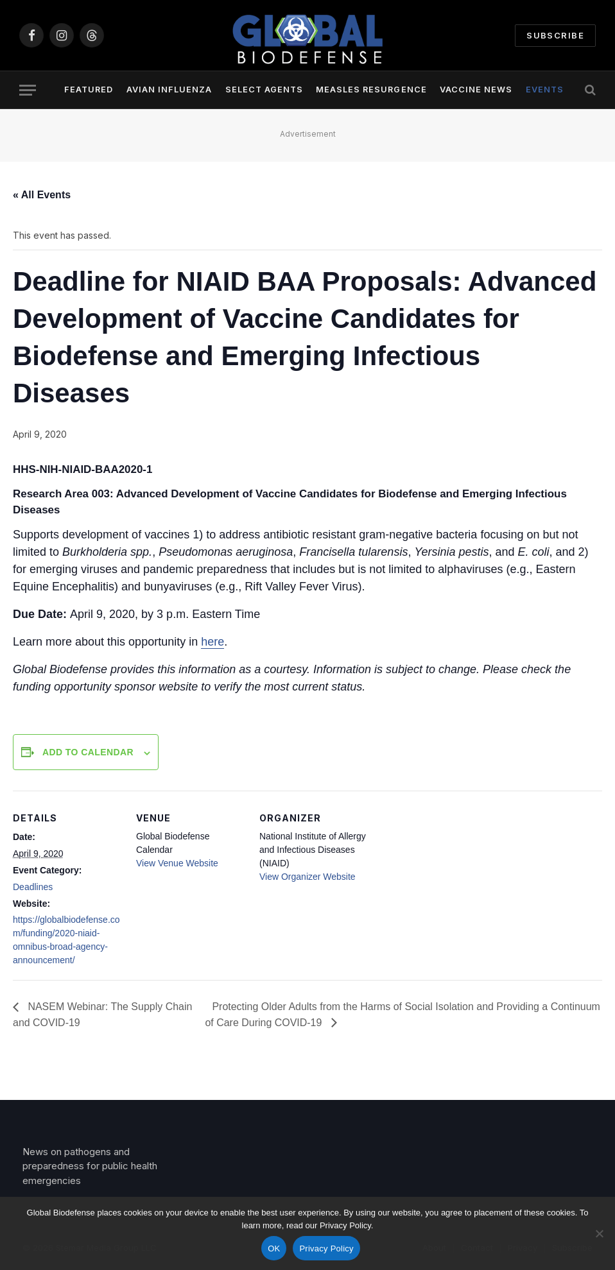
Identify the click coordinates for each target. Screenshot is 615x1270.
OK (274, 1248)
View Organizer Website (307, 876)
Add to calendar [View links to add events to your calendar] (88, 752)
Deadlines (33, 887)
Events (545, 89)
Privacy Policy (326, 1248)
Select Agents (264, 89)
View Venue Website (177, 863)
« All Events (42, 194)
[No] (599, 1233)
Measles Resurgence (371, 89)
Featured (88, 89)
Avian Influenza (169, 89)
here (212, 641)
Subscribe (555, 35)
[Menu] (27, 90)
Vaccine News (476, 89)
